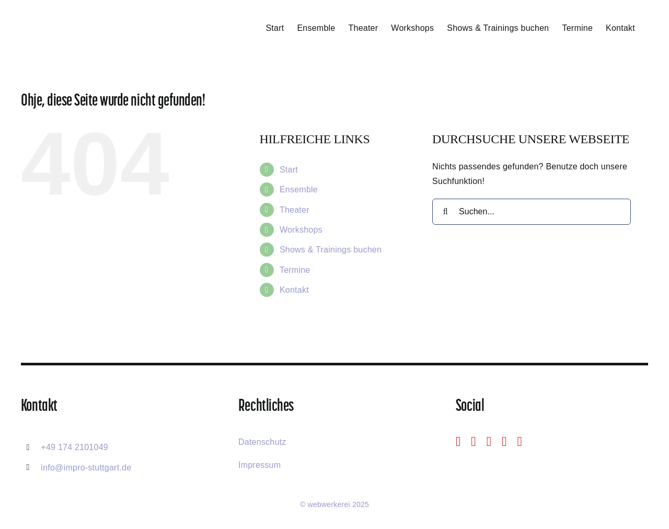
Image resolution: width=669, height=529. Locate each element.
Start (289, 169)
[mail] (504, 441)
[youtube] (489, 441)
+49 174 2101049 (74, 447)
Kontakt (294, 289)
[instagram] (473, 441)
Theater (294, 209)
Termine (295, 270)
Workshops (301, 229)
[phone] (519, 441)
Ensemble (299, 189)
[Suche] (445, 212)
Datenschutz (262, 442)
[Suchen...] (531, 212)
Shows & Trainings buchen (331, 249)
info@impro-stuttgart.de (86, 467)
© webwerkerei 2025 (334, 504)
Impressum (259, 465)
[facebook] (458, 441)
